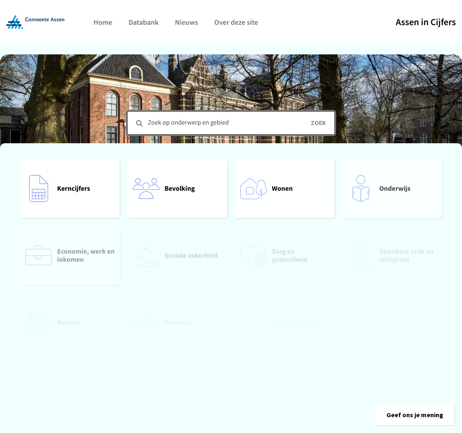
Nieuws (186, 22)
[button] (415, 415)
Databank (143, 22)
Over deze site (236, 22)
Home (102, 22)
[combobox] (231, 123)
